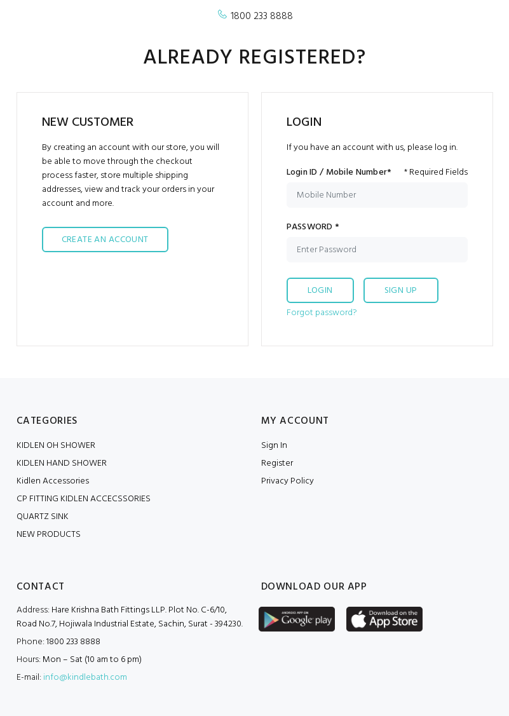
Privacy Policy (287, 481)
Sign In (274, 445)
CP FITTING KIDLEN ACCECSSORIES (84, 499)
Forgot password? (322, 313)
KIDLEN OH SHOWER (56, 445)
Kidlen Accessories (53, 481)
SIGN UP (400, 290)
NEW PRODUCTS (49, 534)
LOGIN (320, 290)
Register (277, 463)
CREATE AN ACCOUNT (105, 240)
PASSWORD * (313, 227)
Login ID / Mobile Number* (339, 173)
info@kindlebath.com (85, 677)
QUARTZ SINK (43, 517)
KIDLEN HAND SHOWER (62, 463)
